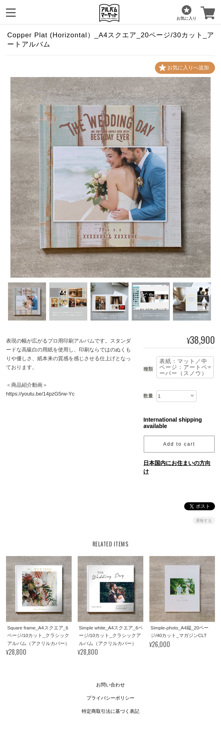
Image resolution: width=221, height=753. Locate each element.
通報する (204, 520)
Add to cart (179, 444)
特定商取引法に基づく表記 (110, 711)
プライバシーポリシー (110, 698)
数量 (148, 396)
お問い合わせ (110, 685)
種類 (148, 369)
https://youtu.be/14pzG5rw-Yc (40, 394)
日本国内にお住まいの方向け (177, 467)
